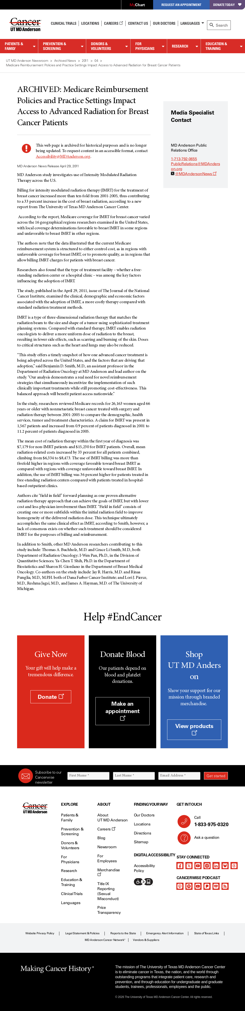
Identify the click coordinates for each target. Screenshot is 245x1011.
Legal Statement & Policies (82, 933)
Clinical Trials (63, 23)
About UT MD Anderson (112, 817)
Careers (113, 23)
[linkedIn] (216, 865)
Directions (142, 833)
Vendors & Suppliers (146, 940)
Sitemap (141, 842)
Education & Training (216, 46)
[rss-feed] (225, 886)
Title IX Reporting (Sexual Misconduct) (107, 891)
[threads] (234, 865)
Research (180, 46)
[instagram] (207, 865)
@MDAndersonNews (196, 174)
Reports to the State (123, 933)
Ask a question (204, 839)
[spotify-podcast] (188, 886)
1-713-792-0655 (184, 159)
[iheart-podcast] (216, 886)
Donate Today (227, 5)
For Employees (107, 858)
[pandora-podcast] (207, 886)
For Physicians (144, 46)
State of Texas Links (206, 933)
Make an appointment (122, 710)
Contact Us (138, 23)
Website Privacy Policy (39, 933)
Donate (51, 696)
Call (209, 821)
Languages (190, 23)
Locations (142, 824)
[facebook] (179, 865)
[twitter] (188, 865)
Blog (101, 838)
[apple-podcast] (179, 886)
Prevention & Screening (54, 46)
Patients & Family (14, 46)
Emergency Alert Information (165, 933)
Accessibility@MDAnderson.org (63, 157)
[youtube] (198, 865)
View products (194, 729)
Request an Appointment (181, 5)
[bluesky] (225, 865)
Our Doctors (164, 23)
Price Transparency (109, 910)
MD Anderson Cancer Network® (105, 940)
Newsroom (106, 847)
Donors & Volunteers (101, 46)
